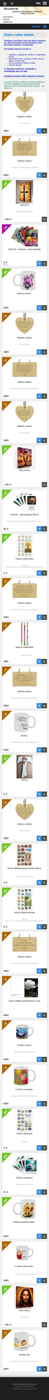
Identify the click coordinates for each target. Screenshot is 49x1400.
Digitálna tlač (7, 22)
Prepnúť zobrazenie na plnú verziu (24, 1384)
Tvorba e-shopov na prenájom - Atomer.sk (24, 1389)
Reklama (6, 19)
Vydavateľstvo (8, 17)
